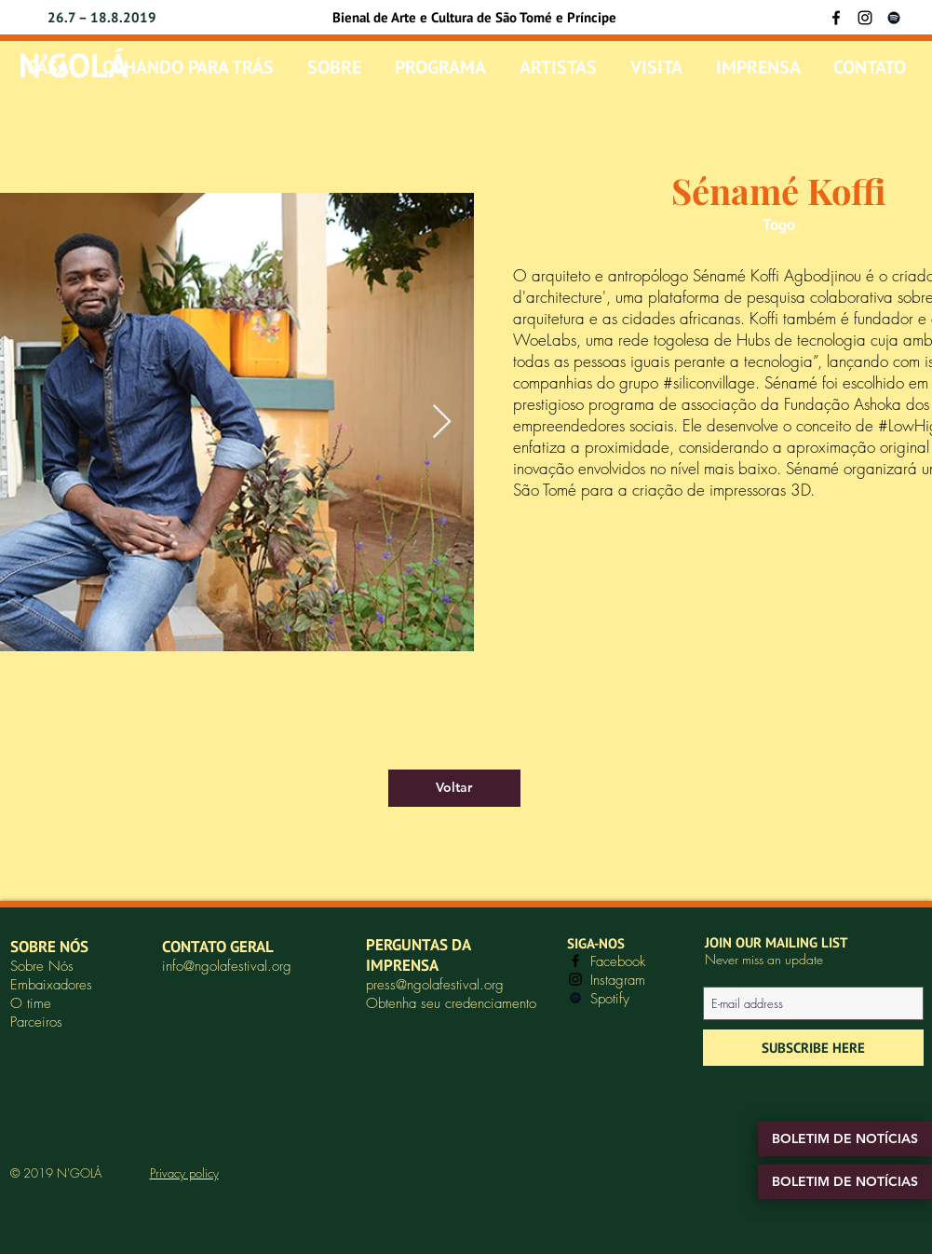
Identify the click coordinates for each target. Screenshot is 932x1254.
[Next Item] (441, 422)
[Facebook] (836, 17)
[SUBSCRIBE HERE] (813, 1047)
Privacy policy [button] (184, 1173)
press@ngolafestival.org (435, 984)
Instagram (617, 980)
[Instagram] (865, 17)
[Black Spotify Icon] (894, 17)
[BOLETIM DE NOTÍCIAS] (845, 1139)
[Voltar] (454, 788)
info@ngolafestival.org (226, 966)
